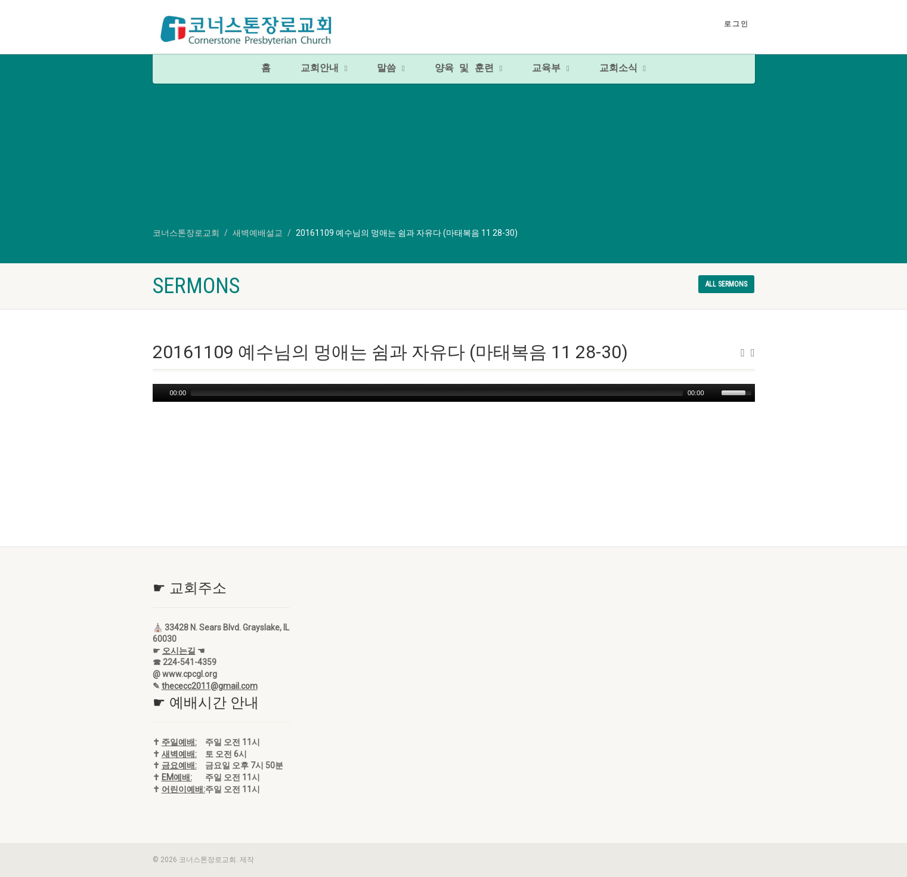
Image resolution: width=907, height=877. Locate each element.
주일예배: (179, 742)
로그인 (736, 24)
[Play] (160, 393)
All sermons (726, 284)
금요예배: (179, 765)
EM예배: (177, 777)
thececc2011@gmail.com (210, 686)
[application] (454, 393)
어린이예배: (183, 789)
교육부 (550, 68)
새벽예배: (179, 754)
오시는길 (179, 651)
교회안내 (324, 68)
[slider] (437, 393)
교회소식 (622, 68)
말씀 (390, 68)
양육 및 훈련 (469, 68)
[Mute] (714, 393)
